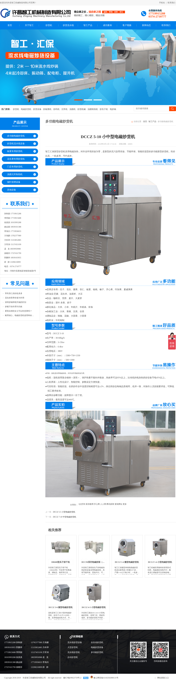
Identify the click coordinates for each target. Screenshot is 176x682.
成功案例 (107, 25)
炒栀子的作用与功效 (13, 307)
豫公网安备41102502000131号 (104, 678)
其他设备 (11, 190)
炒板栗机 (47, 109)
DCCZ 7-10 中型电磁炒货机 (64, 517)
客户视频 (127, 25)
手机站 (162, 3)
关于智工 (29, 25)
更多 (125, 504)
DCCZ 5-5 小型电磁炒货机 (64, 512)
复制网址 (118, 504)
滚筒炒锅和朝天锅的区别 (15, 302)
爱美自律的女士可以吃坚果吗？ (18, 311)
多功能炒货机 (97, 652)
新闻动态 (146, 25)
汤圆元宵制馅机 (15, 174)
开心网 (97, 504)
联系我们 (171, 3)
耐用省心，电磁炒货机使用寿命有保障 (20, 315)
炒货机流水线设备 (16, 143)
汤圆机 (72, 109)
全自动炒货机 (97, 642)
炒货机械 (81, 109)
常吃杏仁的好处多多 (13, 293)
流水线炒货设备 (75, 642)
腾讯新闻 (110, 504)
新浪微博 (90, 504)
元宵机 (64, 109)
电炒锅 (113, 109)
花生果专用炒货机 (16, 159)
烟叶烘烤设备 (13, 182)
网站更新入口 (163, 678)
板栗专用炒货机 (15, 151)
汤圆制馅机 (93, 109)
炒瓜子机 (104, 109)
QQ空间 (82, 504)
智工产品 (87, 25)
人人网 (103, 504)
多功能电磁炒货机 (16, 136)
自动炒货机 (73, 657)
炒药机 (56, 109)
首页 (10, 25)
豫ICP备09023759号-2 (72, 678)
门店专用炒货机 (15, 166)
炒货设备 (37, 109)
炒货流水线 (68, 25)
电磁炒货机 (26, 109)
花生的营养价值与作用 (14, 298)
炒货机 (49, 25)
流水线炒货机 (74, 652)
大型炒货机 (73, 647)
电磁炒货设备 (97, 647)
